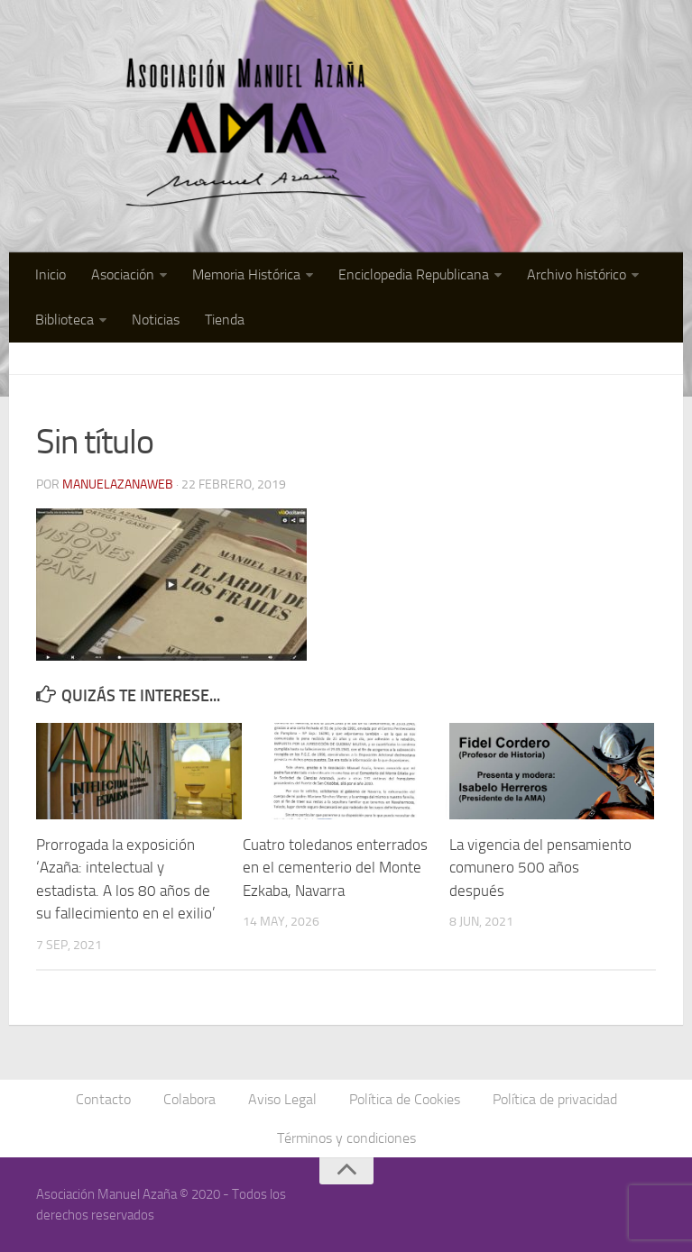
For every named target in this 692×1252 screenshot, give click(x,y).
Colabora (189, 1099)
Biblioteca (64, 319)
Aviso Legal (282, 1099)
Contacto (103, 1099)
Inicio (50, 274)
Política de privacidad (555, 1099)
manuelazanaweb (117, 484)
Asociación (122, 274)
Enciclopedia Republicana (413, 274)
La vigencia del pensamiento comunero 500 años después (540, 868)
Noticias (156, 319)
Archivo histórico (576, 274)
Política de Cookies (404, 1099)
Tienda (225, 319)
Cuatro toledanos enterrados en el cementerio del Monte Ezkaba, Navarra (335, 868)
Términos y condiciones (346, 1138)
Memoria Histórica (246, 274)
